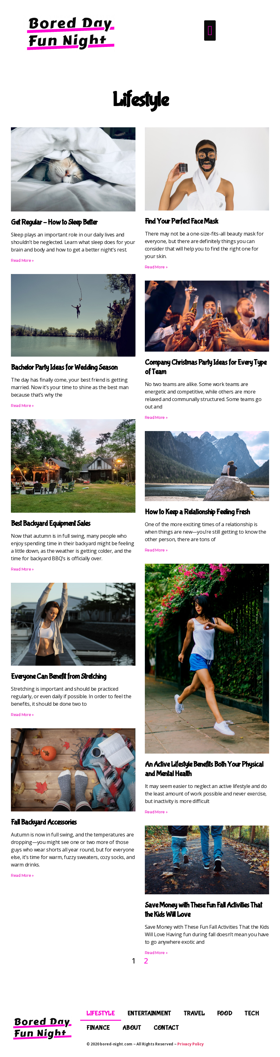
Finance (98, 1027)
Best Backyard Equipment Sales (50, 523)
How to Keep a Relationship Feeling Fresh (197, 512)
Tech (251, 1013)
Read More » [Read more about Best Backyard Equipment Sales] (22, 569)
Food (224, 1013)
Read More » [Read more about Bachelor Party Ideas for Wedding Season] (22, 405)
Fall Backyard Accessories (43, 822)
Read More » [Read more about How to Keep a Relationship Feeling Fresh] (156, 550)
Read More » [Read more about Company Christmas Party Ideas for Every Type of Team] (156, 417)
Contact (166, 1027)
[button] (210, 30)
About (131, 1027)
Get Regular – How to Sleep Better (54, 222)
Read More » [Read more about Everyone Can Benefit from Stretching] (22, 714)
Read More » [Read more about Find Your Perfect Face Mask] (156, 267)
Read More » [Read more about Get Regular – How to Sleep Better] (22, 260)
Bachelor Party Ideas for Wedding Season (64, 367)
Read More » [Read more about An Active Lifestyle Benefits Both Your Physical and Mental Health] (156, 812)
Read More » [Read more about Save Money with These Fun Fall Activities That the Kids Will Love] (156, 952)
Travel (194, 1013)
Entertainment (149, 1013)
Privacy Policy (190, 1044)
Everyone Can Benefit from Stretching (58, 676)
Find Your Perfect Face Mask (181, 221)
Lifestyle (100, 1013)
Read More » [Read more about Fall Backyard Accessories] (22, 875)
